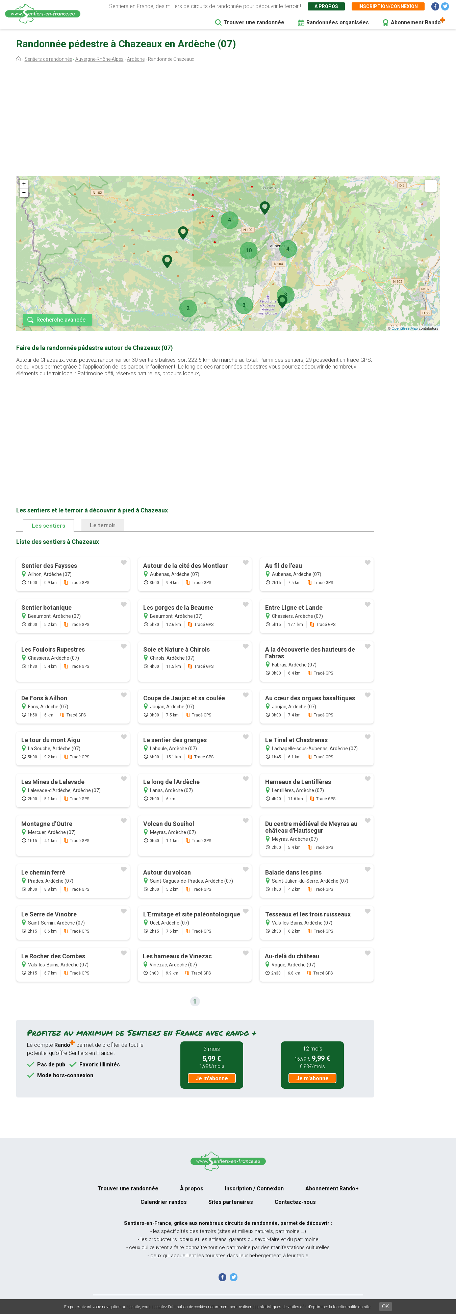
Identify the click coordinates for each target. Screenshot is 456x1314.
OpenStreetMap (404, 328)
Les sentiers (48, 525)
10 (249, 250)
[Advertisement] (228, 121)
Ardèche (136, 59)
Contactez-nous (295, 1202)
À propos (326, 6)
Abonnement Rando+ (332, 1188)
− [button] (24, 193)
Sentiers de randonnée (48, 59)
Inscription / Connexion (254, 1188)
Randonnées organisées (337, 22)
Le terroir (103, 525)
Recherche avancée (60, 320)
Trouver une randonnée (254, 22)
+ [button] (24, 184)
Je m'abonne (212, 1078)
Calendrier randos (164, 1202)
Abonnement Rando (416, 22)
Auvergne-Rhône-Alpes (99, 59)
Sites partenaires (230, 1202)
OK (385, 1306)
